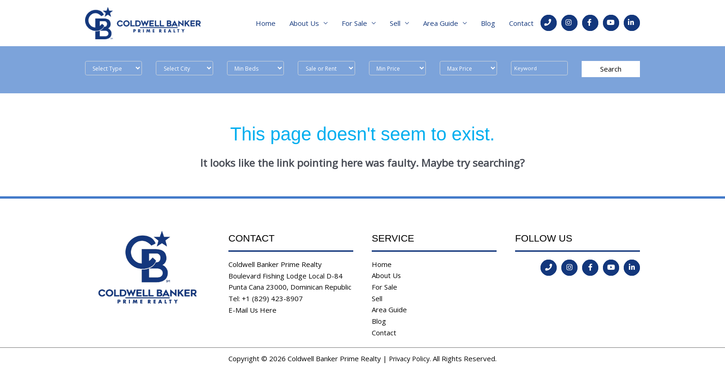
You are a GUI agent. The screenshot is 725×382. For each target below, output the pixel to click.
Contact (521, 23)
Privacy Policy (409, 359)
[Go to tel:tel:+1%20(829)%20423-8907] (549, 23)
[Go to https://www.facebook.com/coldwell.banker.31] (590, 23)
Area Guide (440, 23)
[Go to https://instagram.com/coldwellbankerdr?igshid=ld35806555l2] (569, 23)
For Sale (354, 23)
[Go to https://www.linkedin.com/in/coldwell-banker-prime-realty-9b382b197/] (632, 23)
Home (266, 23)
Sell (395, 23)
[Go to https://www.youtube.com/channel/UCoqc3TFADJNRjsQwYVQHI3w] (611, 23)
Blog (488, 23)
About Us (304, 23)
